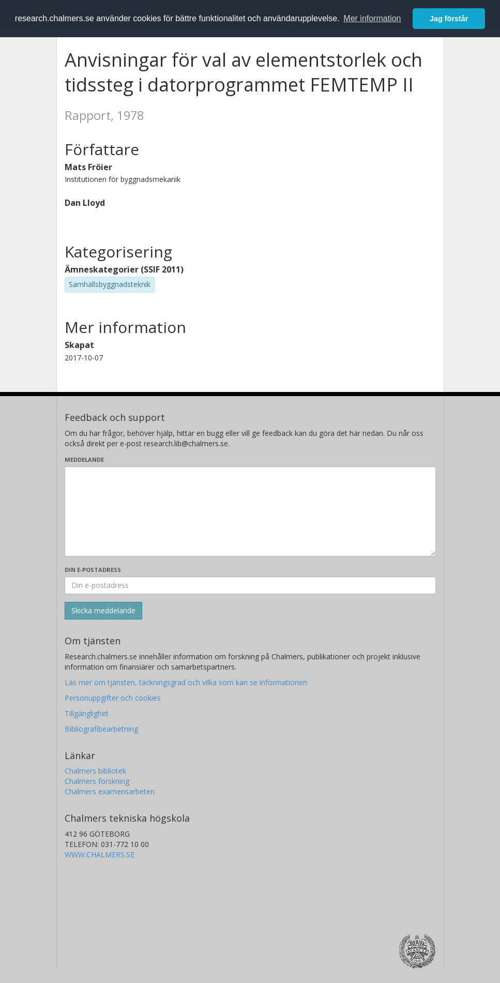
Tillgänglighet (87, 713)
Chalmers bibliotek (95, 771)
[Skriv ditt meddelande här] (250, 511)
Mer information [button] (372, 18)
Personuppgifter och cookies (113, 698)
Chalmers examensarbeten (110, 791)
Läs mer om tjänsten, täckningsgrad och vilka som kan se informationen (186, 682)
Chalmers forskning (97, 781)
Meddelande (84, 459)
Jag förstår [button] (449, 18)
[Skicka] (103, 610)
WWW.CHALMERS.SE (99, 854)
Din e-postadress (93, 569)
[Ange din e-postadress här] (250, 585)
